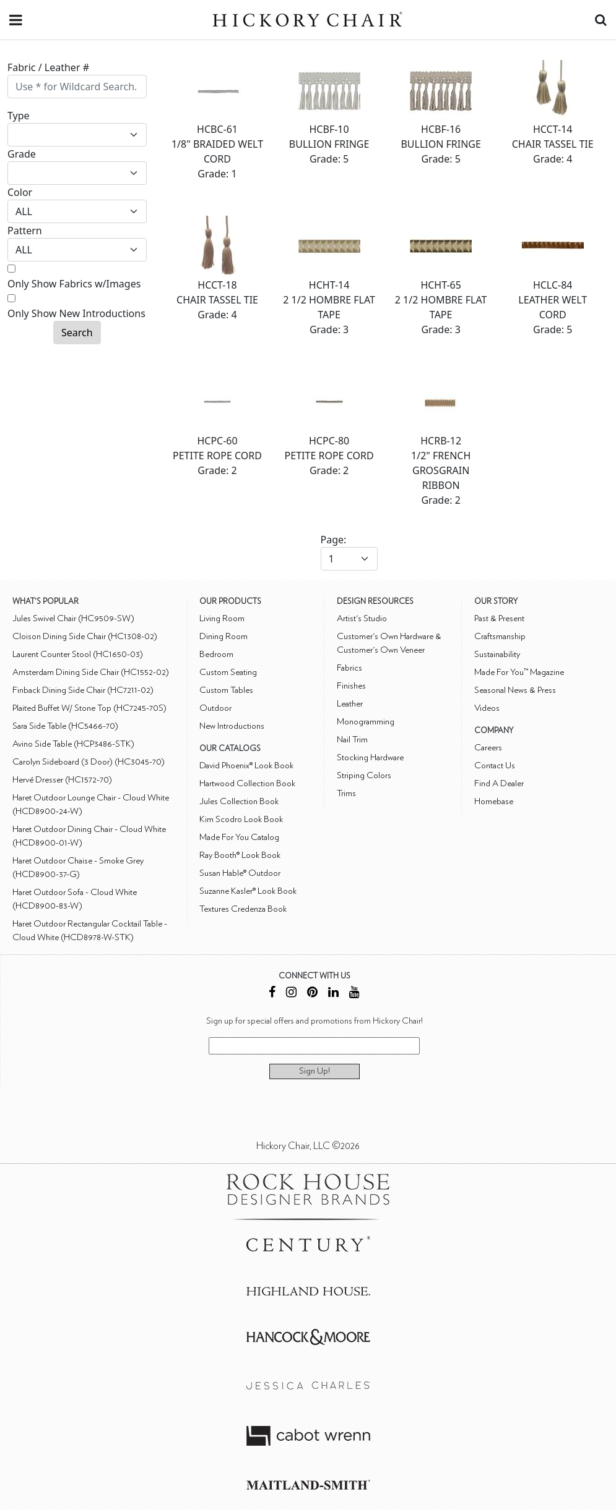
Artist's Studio (362, 618)
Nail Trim (352, 739)
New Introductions (231, 726)
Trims (346, 793)
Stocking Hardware (370, 757)
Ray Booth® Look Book (239, 855)
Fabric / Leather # (48, 67)
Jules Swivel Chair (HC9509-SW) (73, 618)
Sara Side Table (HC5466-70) (65, 726)
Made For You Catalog (239, 837)
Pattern (24, 230)
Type (18, 115)
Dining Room (223, 636)
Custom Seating (228, 672)
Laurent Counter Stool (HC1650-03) (77, 654)
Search (77, 332)
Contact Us (494, 765)
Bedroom (216, 654)
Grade (21, 154)
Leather (350, 703)
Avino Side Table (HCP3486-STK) (73, 744)
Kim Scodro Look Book (241, 819)
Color (19, 192)
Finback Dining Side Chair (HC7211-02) (83, 690)
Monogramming (365, 721)
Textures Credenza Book (243, 909)
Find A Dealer (499, 783)
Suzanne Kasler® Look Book (248, 891)
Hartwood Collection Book (247, 783)
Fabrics (349, 667)
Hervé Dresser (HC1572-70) (62, 779)
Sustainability (497, 654)
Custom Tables (226, 690)
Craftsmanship (500, 636)
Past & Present (499, 618)
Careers (488, 747)
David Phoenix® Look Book (246, 765)
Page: (334, 539)
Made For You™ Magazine (519, 672)
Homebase (493, 801)
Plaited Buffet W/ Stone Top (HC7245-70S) (89, 708)
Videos (487, 708)
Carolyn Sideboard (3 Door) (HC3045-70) (88, 761)
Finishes (351, 685)
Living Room (222, 618)
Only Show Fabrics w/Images (74, 284)
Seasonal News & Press (515, 690)
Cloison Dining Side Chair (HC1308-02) (84, 636)
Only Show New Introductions (76, 313)
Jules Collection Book (239, 801)
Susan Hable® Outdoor (239, 873)
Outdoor (215, 708)
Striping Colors (364, 775)
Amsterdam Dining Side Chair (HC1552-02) (90, 672)
